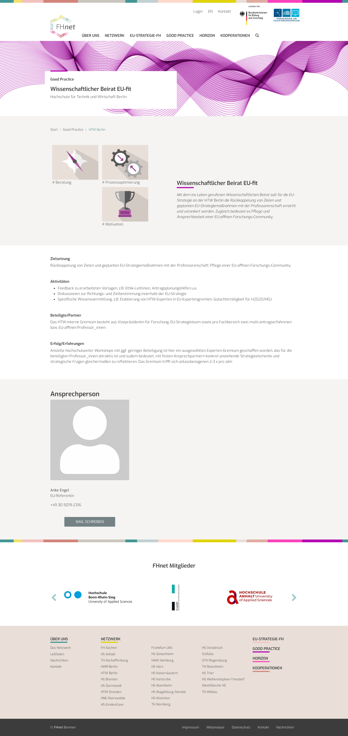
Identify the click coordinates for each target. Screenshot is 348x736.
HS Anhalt (108, 654)
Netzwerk (114, 35)
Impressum (190, 727)
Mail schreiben (90, 521)
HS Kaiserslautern (164, 673)
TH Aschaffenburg (114, 660)
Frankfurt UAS (161, 648)
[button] (257, 35)
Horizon (207, 35)
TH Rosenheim (212, 666)
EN (210, 11)
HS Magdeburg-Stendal (168, 692)
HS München (160, 698)
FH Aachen (109, 648)
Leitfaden (57, 654)
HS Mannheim (161, 685)
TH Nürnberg (160, 704)
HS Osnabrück (212, 648)
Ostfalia (208, 654)
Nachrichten (59, 660)
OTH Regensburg (214, 660)
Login (198, 11)
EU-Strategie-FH (145, 35)
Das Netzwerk (60, 648)
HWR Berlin (109, 666)
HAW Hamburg (162, 660)
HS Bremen (109, 679)
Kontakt (224, 11)
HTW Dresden (111, 692)
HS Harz (157, 666)
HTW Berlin (97, 129)
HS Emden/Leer (112, 704)
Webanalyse (215, 727)
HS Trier (208, 673)
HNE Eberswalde (113, 698)
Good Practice (180, 35)
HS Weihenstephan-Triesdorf (223, 679)
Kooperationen (235, 35)
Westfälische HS (214, 685)
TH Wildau (209, 692)
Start (54, 129)
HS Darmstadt (111, 686)
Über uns (90, 35)
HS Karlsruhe (161, 679)
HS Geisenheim (162, 654)
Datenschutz (241, 727)
